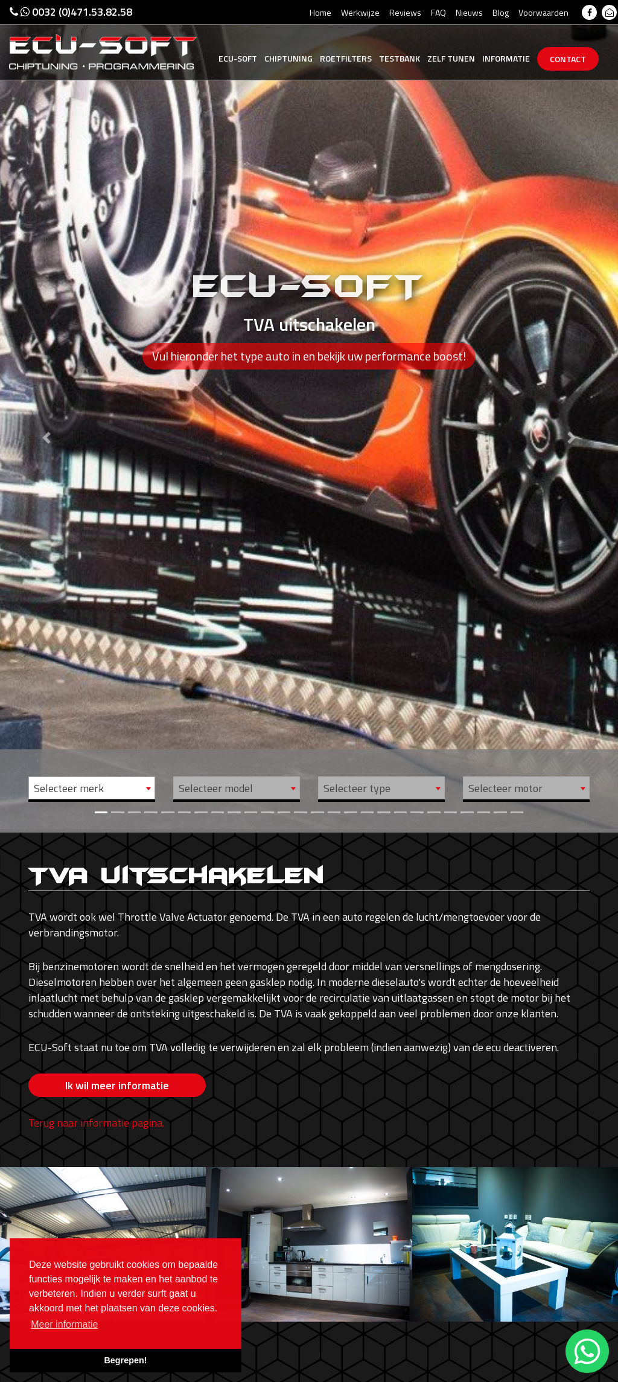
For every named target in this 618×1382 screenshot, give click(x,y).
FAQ (438, 12)
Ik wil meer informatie (117, 1085)
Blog (500, 12)
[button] (46, 414)
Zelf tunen (451, 58)
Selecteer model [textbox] (216, 788)
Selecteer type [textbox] (356, 788)
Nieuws (469, 12)
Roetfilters (346, 58)
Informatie (506, 58)
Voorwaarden (543, 12)
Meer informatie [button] (64, 1324)
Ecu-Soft (237, 58)
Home (320, 12)
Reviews (405, 12)
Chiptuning (288, 58)
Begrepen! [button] (125, 1360)
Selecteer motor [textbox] (505, 788)
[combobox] (91, 787)
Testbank (399, 58)
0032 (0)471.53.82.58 (71, 12)
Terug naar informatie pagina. (96, 1123)
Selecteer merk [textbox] (69, 788)
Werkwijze (360, 12)
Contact (568, 59)
